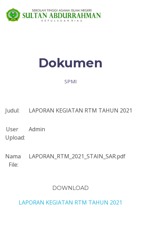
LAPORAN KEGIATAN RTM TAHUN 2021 (70, 202)
